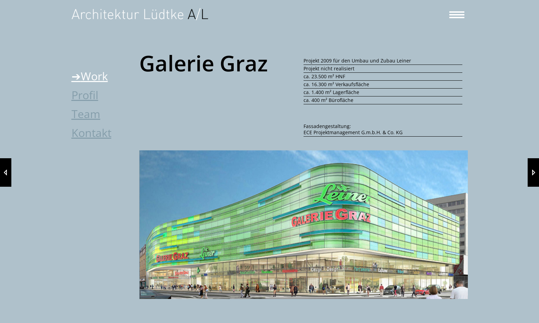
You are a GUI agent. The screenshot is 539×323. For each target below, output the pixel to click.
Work (94, 76)
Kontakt (91, 132)
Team (86, 113)
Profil (85, 95)
